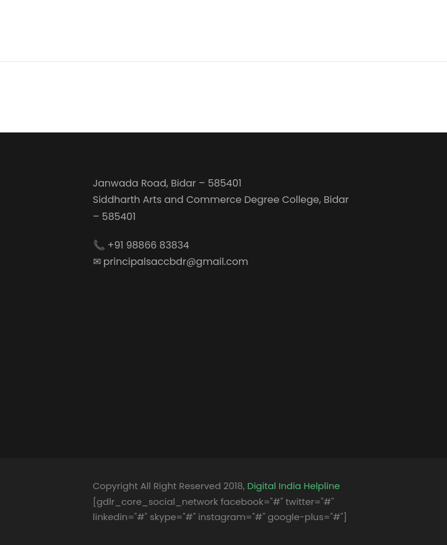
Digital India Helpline (294, 485)
